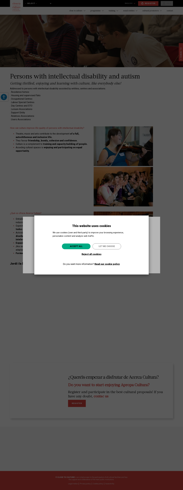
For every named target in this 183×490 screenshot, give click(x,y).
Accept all (76, 246)
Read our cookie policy (107, 264)
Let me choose (107, 246)
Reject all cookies (91, 254)
